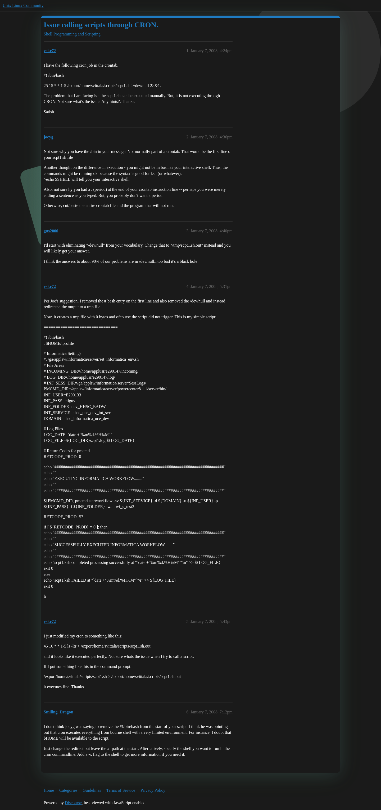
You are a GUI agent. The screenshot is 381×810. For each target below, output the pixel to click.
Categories (68, 790)
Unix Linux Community (23, 5)
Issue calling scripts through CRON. (101, 25)
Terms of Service (120, 790)
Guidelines (92, 790)
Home (49, 790)
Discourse (73, 802)
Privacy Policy (152, 790)
